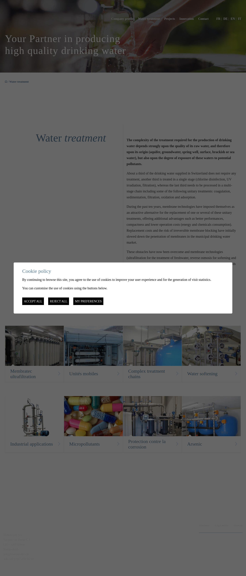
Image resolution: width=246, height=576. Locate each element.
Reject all (58, 301)
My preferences (88, 301)
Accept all (33, 301)
